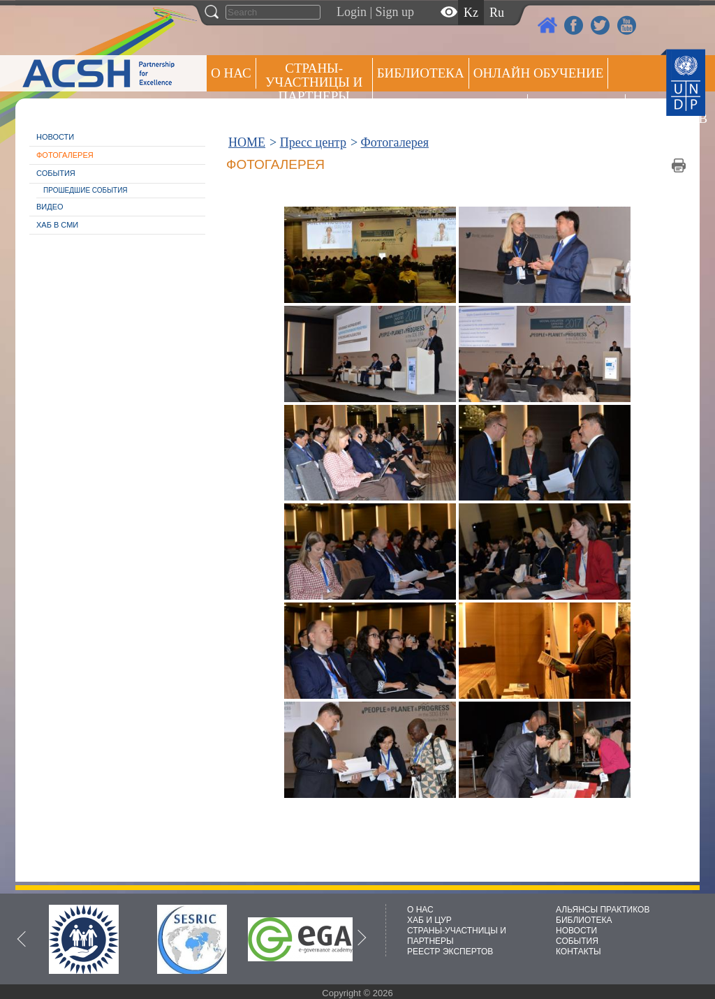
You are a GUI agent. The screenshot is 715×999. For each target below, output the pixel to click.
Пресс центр (576, 109)
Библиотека (420, 73)
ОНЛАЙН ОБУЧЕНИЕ (538, 73)
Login (352, 12)
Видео (50, 206)
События (55, 173)
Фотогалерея (65, 155)
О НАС (231, 73)
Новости (55, 137)
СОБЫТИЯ (577, 941)
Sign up (395, 12)
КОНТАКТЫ (578, 951)
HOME (246, 142)
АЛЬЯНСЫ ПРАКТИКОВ (602, 910)
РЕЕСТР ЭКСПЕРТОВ (654, 111)
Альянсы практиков (450, 109)
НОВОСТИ (576, 930)
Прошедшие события (85, 190)
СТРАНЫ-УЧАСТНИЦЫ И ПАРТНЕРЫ (313, 82)
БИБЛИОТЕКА (584, 920)
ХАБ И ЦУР (429, 920)
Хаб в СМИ (57, 225)
